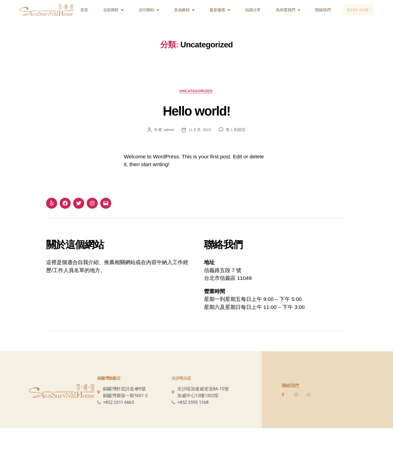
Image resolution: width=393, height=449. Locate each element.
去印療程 (147, 10)
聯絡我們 (321, 10)
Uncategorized (196, 91)
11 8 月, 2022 (200, 130)
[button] (357, 10)
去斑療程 (111, 10)
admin (168, 130)
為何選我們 (286, 10)
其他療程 (182, 10)
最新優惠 (218, 10)
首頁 (82, 10)
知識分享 (251, 10)
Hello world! (196, 111)
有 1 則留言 (236, 130)
